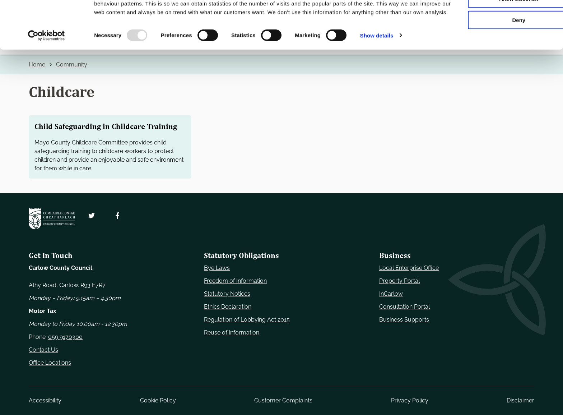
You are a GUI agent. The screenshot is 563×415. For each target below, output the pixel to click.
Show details (377, 84)
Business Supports (404, 319)
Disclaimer (520, 400)
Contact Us (43, 349)
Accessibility (45, 400)
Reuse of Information (231, 332)
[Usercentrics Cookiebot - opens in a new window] (46, 84)
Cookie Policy (158, 400)
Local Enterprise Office (409, 267)
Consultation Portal (404, 306)
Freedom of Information (235, 280)
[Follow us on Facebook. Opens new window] (117, 215)
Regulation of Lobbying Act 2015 (247, 319)
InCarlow (391, 293)
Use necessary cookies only (503, 18)
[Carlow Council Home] (52, 218)
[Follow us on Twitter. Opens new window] (91, 215)
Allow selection (502, 39)
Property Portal (399, 280)
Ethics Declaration (227, 306)
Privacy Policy (409, 400)
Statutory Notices (227, 293)
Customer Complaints (283, 400)
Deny (503, 60)
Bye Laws (217, 267)
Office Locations (50, 362)
